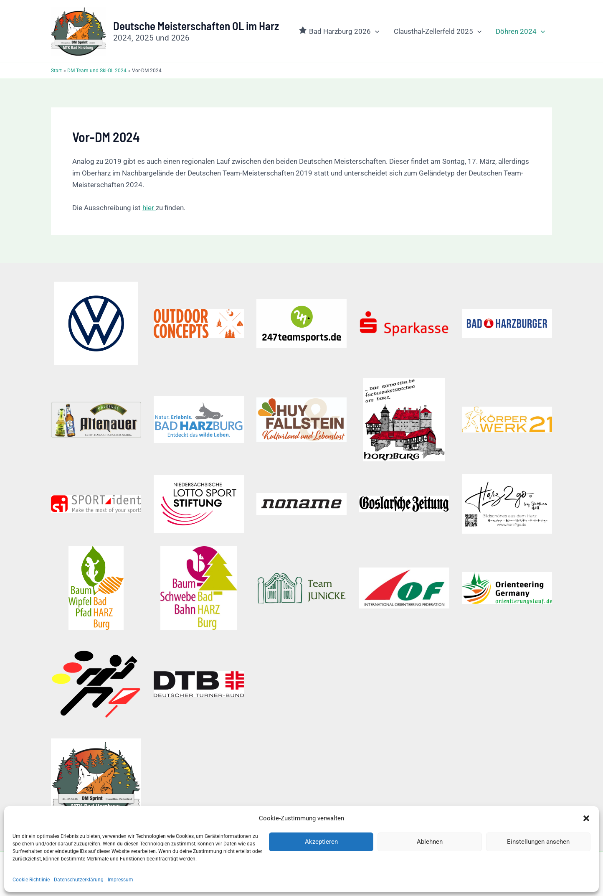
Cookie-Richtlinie (31, 880)
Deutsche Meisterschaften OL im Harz (196, 25)
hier (149, 208)
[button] (586, 818)
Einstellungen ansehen (538, 841)
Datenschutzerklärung (79, 880)
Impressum (120, 880)
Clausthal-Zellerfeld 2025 (437, 31)
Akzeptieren (321, 841)
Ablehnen (430, 841)
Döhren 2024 (520, 31)
